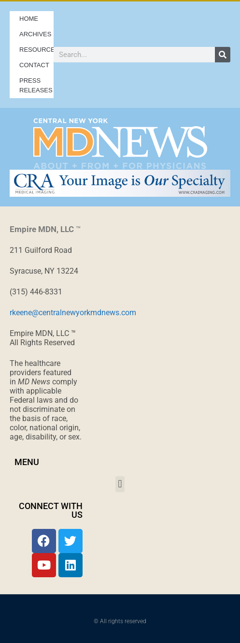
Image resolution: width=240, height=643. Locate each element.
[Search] (222, 54)
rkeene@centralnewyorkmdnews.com (73, 312)
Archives (36, 34)
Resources (36, 50)
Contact (34, 65)
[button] (120, 484)
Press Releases (36, 85)
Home (28, 18)
